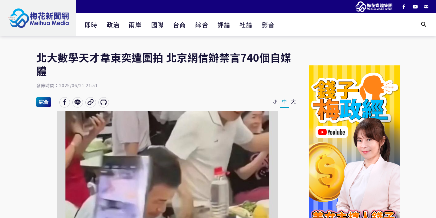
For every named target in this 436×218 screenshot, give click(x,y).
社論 (246, 24)
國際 (157, 24)
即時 (90, 24)
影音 (268, 24)
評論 (223, 24)
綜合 (201, 24)
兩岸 (135, 24)
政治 (113, 24)
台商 (179, 24)
